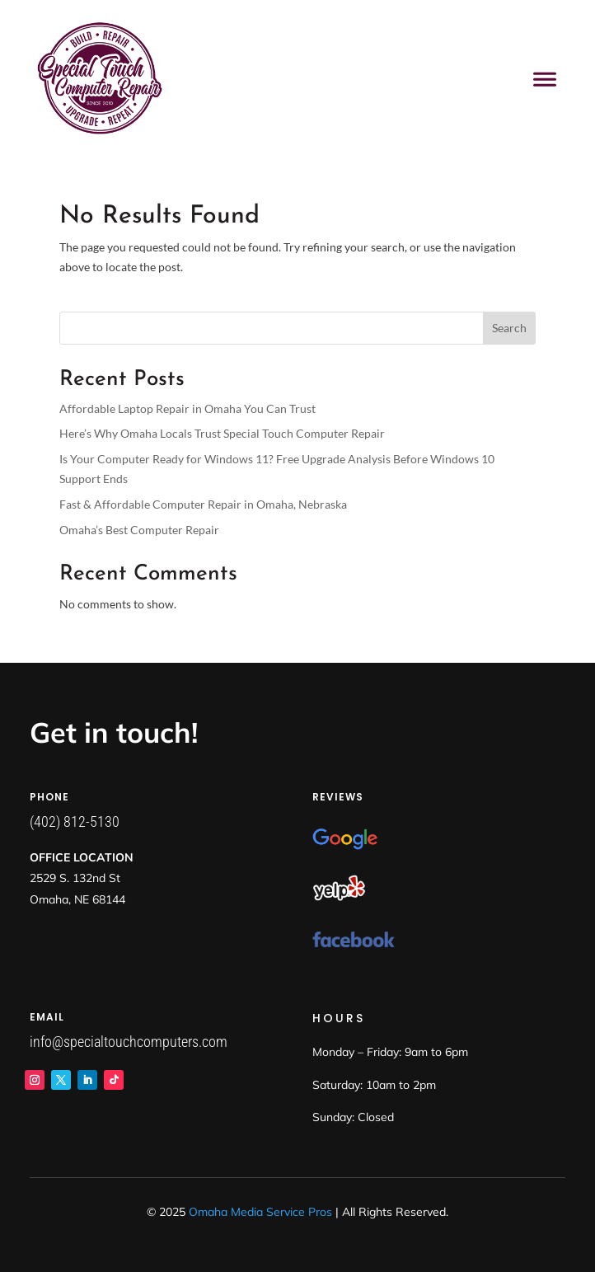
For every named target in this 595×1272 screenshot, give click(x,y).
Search (509, 328)
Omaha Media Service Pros (260, 1211)
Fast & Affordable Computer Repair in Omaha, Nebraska (203, 504)
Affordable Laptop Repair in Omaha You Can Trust (187, 408)
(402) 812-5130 (74, 821)
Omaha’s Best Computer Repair (139, 530)
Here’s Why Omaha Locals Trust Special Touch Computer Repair (222, 433)
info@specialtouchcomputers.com (128, 1041)
